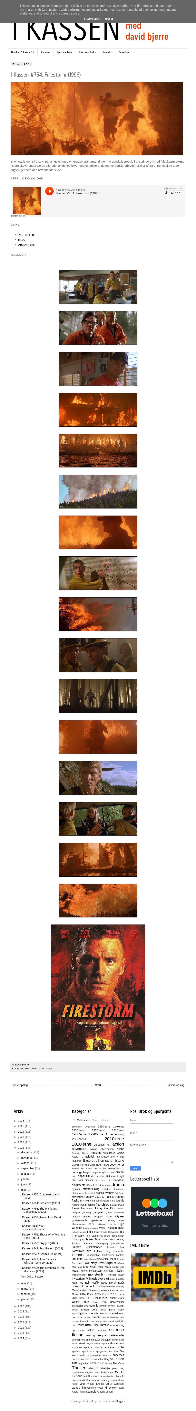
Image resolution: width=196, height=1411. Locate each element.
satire (90, 1330)
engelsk (91, 1193)
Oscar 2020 (100, 1297)
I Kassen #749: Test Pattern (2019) (42, 1248)
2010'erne (114, 1138)
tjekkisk (115, 1368)
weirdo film (79, 1387)
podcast (85, 1310)
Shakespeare (78, 1340)
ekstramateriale (79, 1193)
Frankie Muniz (117, 1205)
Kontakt (107, 52)
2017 (21, 1322)
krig (74, 1258)
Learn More (92, 19)
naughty (120, 1279)
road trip (114, 1321)
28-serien (99, 1144)
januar (25, 1299)
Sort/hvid (77, 1347)
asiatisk (89, 1156)
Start (98, 1085)
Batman (76, 1165)
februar (26, 1294)
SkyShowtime (93, 1343)
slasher (114, 1343)
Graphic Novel (103, 1216)
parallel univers (107, 1306)
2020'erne (81, 1144)
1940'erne (118, 1126)
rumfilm (104, 1325)
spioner (110, 1347)
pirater (75, 1310)
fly (122, 1200)
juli (23, 1179)
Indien (97, 1232)
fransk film (78, 1208)
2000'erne (79, 1139)
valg (99, 1380)
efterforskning (91, 1189)
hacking (111, 1220)
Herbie (112, 1224)
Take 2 (113, 1359)
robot (81, 1325)
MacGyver (119, 1263)
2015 (21, 1332)
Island (107, 1236)
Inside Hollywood (109, 1232)
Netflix (95, 1282)
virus (82, 1384)
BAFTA (114, 1157)
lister (80, 1263)
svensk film (78, 1359)
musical (112, 1275)
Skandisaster (93, 1339)
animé (120, 1153)
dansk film (84, 1176)
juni (23, 1184)
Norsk (112, 1282)
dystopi (76, 1189)
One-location (79, 1290)
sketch (115, 1340)
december (27, 1152)
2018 (21, 1316)
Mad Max (77, 1267)
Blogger (120, 1401)
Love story (90, 1263)
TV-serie (77, 1376)
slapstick (105, 1343)
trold (97, 1372)
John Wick (109, 1239)
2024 (21, 1131)
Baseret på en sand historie (103, 1160)
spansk (88, 1347)
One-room (94, 1290)
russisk (114, 1325)
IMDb (21, 239)
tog (122, 1368)
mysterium (78, 1278)
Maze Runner (80, 1270)
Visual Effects (95, 1384)
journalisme (118, 1243)
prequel (114, 1313)
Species (98, 1347)
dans (74, 1176)
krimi (80, 1258)
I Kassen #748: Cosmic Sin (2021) (41, 1254)
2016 (21, 1327)
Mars (108, 1266)
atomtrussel (102, 1156)
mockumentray (79, 1275)
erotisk (100, 1192)
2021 (21, 1147)
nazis (74, 1283)
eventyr (109, 1192)
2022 (21, 1142)
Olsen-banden (107, 1286)
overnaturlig (91, 1305)
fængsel (76, 1212)
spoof (85, 1351)
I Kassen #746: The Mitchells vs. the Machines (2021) (43, 1269)
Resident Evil (117, 1317)
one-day (120, 1286)
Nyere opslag (20, 1085)
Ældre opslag (176, 1085)
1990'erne (30, 1068)
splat (121, 1347)
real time (77, 1317)
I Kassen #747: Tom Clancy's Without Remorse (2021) (38, 1261)
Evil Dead (119, 1193)
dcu (93, 1176)
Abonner (45, 52)
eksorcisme (118, 1189)
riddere (105, 1321)
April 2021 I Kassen (32, 1276)
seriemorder (116, 1335)
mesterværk (95, 1270)
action (40, 1068)
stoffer (83, 1355)
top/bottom (78, 1372)
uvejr (93, 1380)
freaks (90, 1208)
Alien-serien (107, 1149)
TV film (119, 1372)
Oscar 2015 (94, 1294)
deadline (100, 1176)
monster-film (97, 1274)
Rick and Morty (93, 1321)
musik (121, 1274)
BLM (106, 1165)
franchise (102, 1204)
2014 (21, 1338)
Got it (109, 19)
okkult (75, 1286)
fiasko (75, 1200)
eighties (106, 1189)
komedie (78, 1255)
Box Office (86, 1168)
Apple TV (77, 1156)
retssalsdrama (79, 1321)
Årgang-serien (105, 1391)
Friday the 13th (105, 1208)
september (28, 1168)
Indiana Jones (79, 1232)
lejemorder (102, 1259)
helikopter (101, 1224)
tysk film (87, 1376)
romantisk (92, 1325)
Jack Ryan (118, 1236)
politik (103, 1310)
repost (106, 1317)
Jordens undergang (96, 1243)
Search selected (101, 1120)
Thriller (49, 1068)
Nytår (121, 1282)
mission (119, 1270)
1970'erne (118, 1130)
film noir (84, 1200)
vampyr (106, 1380)
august (25, 1173)
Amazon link (26, 244)
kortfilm (120, 1255)
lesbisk (113, 1259)
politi (94, 1309)
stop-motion (94, 1355)
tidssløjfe (105, 1368)
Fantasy (89, 1196)
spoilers (76, 1351)
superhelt (118, 1355)
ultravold (119, 1376)
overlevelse (77, 1306)
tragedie (89, 1372)
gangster (98, 1212)
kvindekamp (90, 1259)
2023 (21, 1136)
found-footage (87, 1204)
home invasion (90, 1228)
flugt (118, 1200)
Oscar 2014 (79, 1294)
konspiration (93, 1255)
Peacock (120, 1306)
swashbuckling (101, 1359)
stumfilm (107, 1355)
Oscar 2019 (85, 1298)
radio (121, 1313)
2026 (21, 1120)
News (104, 1282)
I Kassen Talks (87, 52)
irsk (101, 1236)
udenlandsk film (106, 1376)
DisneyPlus (118, 1180)
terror (93, 1363)
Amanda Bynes (80, 1153)
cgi (122, 1168)
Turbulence (107, 1372)
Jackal (75, 1239)
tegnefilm (83, 1363)
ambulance (109, 1153)
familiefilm (77, 1197)
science (101, 1330)
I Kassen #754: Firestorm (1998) (40, 1203)
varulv (114, 1380)
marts (25, 1288)
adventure (79, 1149)
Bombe (75, 1168)
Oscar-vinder (117, 1302)
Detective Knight (115, 1176)
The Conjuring (104, 1363)
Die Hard (77, 1180)
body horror (117, 1164)
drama (118, 1184)
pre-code (93, 1313)
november (27, 1157)
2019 (21, 1311)
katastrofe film (81, 1251)
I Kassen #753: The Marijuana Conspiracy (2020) (39, 1210)
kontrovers (108, 1255)
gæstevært (97, 1220)
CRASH (119, 1172)
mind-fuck (108, 1271)
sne (122, 1343)
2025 (21, 1126)
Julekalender (94, 1247)
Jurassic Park (115, 1247)
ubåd (95, 1376)
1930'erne (104, 1126)
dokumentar (79, 1185)
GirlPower (119, 1212)
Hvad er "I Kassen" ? (22, 52)
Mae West (89, 1266)
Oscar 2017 (109, 1294)
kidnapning (118, 1251)
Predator (104, 1313)
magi (100, 1267)
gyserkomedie (79, 1220)
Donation (124, 52)
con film (110, 1172)
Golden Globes (81, 1216)
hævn (102, 1228)
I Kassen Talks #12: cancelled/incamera (34, 1227)
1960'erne (98, 1130)
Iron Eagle (92, 1236)
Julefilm (76, 1247)
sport (92, 1351)
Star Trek (113, 1351)
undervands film (81, 1380)
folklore (75, 1205)
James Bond (93, 1239)
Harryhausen (79, 1224)
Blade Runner (96, 1165)
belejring (84, 1165)
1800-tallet (77, 1127)
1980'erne (79, 1134)
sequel (102, 1335)
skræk (82, 1343)
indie (90, 1231)
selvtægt (90, 1335)
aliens (120, 1148)
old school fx (89, 1286)
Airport (93, 1149)
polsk (112, 1309)
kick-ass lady (102, 1251)
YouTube (82, 1392)
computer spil (98, 1172)
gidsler (109, 1212)
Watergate (119, 1384)
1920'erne (90, 1127)
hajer (121, 1220)
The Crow (118, 1363)
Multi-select (81, 1120)
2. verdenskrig (114, 1134)
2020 (21, 1306)
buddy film (100, 1168)
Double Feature (95, 1185)
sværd (88, 1359)
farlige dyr (100, 1197)
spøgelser (101, 1351)
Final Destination (99, 1200)
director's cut (103, 1180)
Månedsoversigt (97, 1278)
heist (91, 1224)
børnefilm (113, 1168)
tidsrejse (93, 1368)
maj (23, 1189)
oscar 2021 (117, 1297)
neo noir (84, 1282)
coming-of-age (81, 1172)
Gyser (119, 1216)
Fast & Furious (115, 1196)
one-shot (106, 1290)
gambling (86, 1212)
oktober (26, 1163)
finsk (112, 1200)
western (91, 1387)
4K (108, 1144)
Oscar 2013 (118, 1290)
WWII (100, 1387)
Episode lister (65, 52)
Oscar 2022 (80, 1301)
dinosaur (89, 1180)
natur (112, 1279)
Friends (120, 1208)
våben (109, 1384)
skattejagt (106, 1339)
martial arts (118, 1267)
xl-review (110, 1387)
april (24, 1283)
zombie (91, 1391)
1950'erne (78, 1130)
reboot (87, 1317)
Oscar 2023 (100, 1302)
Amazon (96, 1152)
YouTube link (26, 234)
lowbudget (105, 1263)
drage (108, 1185)
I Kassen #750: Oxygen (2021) (39, 1243)
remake (96, 1317)
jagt (82, 1239)
